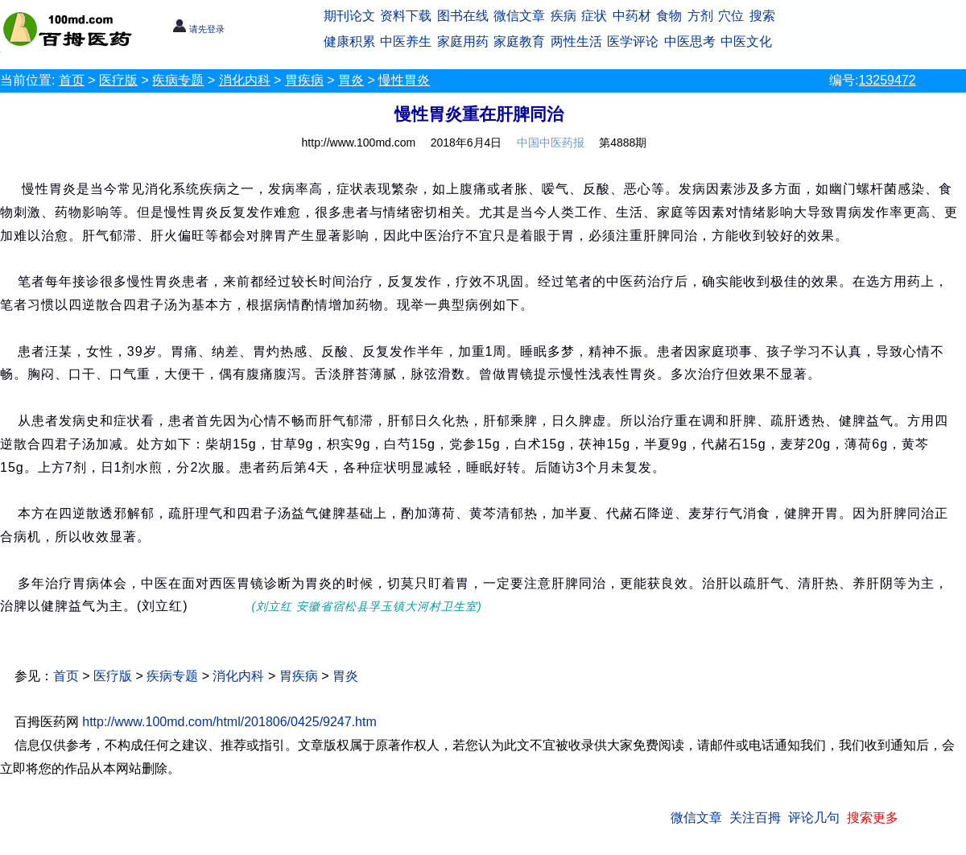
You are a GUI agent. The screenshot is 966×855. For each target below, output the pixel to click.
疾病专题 (178, 80)
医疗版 (118, 80)
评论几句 (814, 817)
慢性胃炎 (404, 80)
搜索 (762, 16)
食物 (669, 16)
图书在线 (463, 16)
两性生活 (576, 41)
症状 (594, 16)
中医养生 (405, 41)
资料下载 (405, 16)
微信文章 (519, 16)
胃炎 (351, 80)
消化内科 (244, 80)
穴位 (731, 16)
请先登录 (198, 29)
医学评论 (632, 41)
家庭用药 (463, 41)
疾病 (563, 16)
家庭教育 (519, 41)
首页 (72, 80)
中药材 (632, 16)
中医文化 (746, 41)
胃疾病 (304, 80)
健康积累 (349, 41)
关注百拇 (755, 817)
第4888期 (622, 142)
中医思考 (690, 41)
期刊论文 (349, 16)
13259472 (886, 80)
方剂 (700, 16)
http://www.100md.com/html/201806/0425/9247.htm (229, 722)
